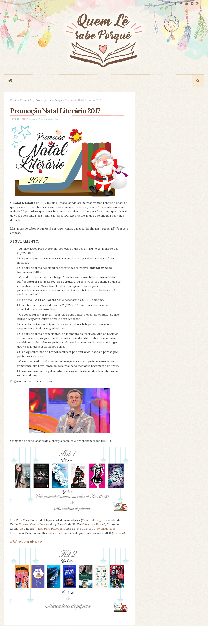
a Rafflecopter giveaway (26, 541)
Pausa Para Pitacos (48, 528)
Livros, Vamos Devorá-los (37, 524)
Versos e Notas (93, 524)
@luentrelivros (58, 533)
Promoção (26, 100)
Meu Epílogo (90, 520)
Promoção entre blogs (49, 100)
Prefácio (118, 533)
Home (13, 100)
